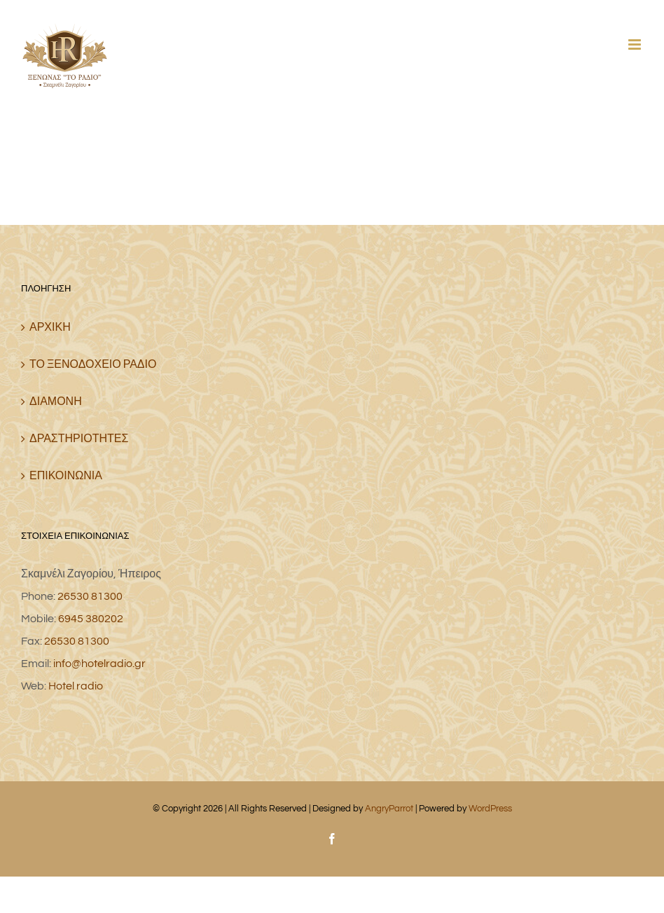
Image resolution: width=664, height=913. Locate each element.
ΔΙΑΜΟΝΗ (55, 401)
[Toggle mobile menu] (635, 44)
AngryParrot (389, 809)
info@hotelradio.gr (99, 663)
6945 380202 (90, 618)
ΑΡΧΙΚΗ (50, 327)
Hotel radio (75, 686)
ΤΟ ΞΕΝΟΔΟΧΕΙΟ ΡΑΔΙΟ (92, 364)
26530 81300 (90, 596)
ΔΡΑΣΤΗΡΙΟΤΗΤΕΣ (78, 438)
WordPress (490, 809)
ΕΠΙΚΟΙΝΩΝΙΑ (65, 475)
